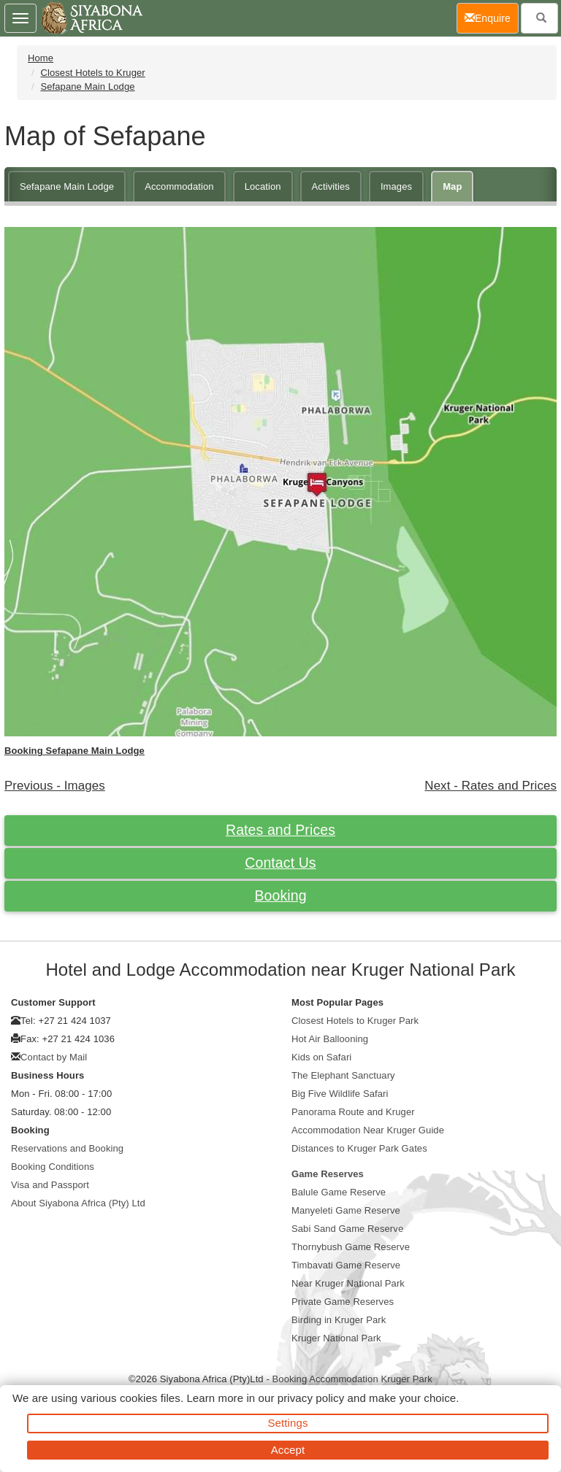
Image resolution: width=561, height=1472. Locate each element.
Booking (280, 895)
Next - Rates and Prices (490, 786)
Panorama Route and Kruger (353, 1111)
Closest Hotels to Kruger (92, 72)
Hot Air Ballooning (329, 1038)
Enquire (492, 17)
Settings (288, 1423)
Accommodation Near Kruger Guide (367, 1130)
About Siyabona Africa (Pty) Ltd (78, 1203)
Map (452, 186)
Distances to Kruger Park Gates (359, 1148)
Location (263, 186)
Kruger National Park (336, 1338)
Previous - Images (54, 786)
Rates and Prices (280, 830)
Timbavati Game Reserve (345, 1265)
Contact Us (280, 863)
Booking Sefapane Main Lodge (74, 750)
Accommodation (179, 186)
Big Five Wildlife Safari (339, 1093)
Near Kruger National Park (348, 1283)
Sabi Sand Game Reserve (347, 1228)
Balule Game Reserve (338, 1192)
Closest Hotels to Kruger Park (355, 1020)
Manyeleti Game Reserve (345, 1210)
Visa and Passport (50, 1184)
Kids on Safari (321, 1057)
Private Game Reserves (342, 1301)
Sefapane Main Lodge (87, 86)
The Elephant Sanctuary (343, 1075)
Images (396, 186)
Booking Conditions (52, 1166)
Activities (331, 186)
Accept (288, 1450)
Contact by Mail (53, 1057)
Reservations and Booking (67, 1148)
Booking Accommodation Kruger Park (352, 1378)
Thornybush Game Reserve (350, 1246)
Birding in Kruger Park (338, 1319)
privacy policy (311, 1398)
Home (40, 58)
